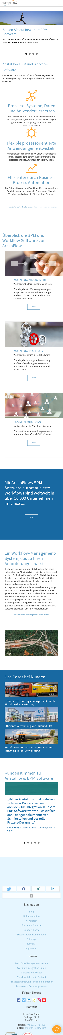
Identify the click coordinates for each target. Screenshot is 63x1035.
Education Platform (31, 992)
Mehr (34, 307)
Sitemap (31, 1006)
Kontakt (31, 1011)
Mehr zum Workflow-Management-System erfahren (31, 615)
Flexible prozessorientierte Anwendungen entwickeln (31, 145)
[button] (9, 956)
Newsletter (31, 988)
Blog (31, 978)
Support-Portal (31, 997)
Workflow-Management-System (31, 1030)
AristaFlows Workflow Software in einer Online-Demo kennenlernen (33, 207)
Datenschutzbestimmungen (31, 1001)
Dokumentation (31, 983)
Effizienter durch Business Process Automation (31, 180)
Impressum (31, 1015)
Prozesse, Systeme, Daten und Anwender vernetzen (31, 108)
